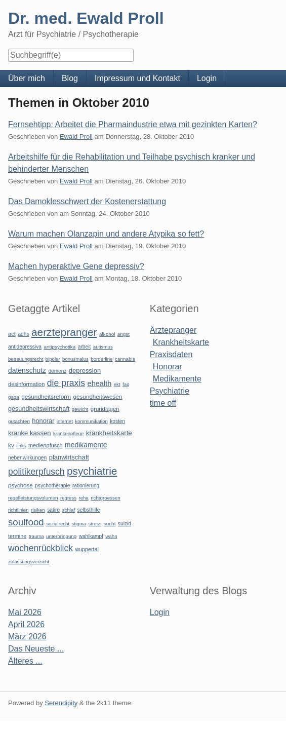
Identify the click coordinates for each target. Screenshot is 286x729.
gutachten (19, 421)
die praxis (66, 383)
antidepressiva (25, 347)
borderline (101, 359)
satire (53, 510)
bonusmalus (75, 359)
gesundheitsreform (46, 396)
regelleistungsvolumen (33, 498)
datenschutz (27, 370)
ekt (117, 384)
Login (207, 78)
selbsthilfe (88, 510)
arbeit (84, 347)
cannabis (125, 359)
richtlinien (18, 510)
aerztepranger (64, 332)
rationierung (85, 485)
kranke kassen (29, 433)
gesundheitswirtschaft (38, 408)
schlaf (68, 510)
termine (17, 536)
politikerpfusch (36, 472)
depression (85, 370)
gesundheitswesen (97, 396)
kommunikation (91, 421)
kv (11, 445)
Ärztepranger (173, 330)
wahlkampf (91, 536)
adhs (23, 334)
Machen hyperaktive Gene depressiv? (76, 266)
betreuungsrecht (25, 359)
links (21, 445)
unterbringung (61, 536)
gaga (13, 397)
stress (95, 523)
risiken (38, 510)
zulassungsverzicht (28, 561)
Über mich (26, 78)
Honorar (167, 366)
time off (163, 403)
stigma (78, 523)
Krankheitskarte (181, 342)
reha (83, 498)
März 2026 (27, 636)
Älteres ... (25, 661)
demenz (57, 371)
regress (68, 498)
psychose (20, 485)
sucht (110, 523)
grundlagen (105, 409)
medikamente (86, 445)
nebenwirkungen (27, 458)
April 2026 (26, 624)
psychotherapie (52, 485)
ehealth (100, 383)
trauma (36, 536)
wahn (111, 536)
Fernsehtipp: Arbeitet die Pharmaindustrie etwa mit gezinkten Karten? (132, 124)
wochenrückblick (40, 548)
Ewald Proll (76, 136)
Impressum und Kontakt (137, 78)
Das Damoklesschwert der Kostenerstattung (87, 201)
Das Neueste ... (36, 648)
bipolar (53, 359)
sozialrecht (57, 523)
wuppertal (86, 549)
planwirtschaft (69, 457)
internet (65, 421)
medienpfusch (45, 445)
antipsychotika (59, 347)
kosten (117, 421)
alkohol (107, 334)
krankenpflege (68, 433)
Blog (70, 78)
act (12, 334)
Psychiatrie (169, 391)
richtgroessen (105, 498)
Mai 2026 (25, 612)
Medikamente (177, 378)
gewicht (80, 409)
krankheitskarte (109, 433)
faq (126, 384)
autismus (103, 347)
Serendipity (61, 703)
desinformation (26, 384)
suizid (124, 523)
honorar (43, 421)
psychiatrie (92, 471)
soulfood (26, 522)
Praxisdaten (171, 354)
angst (123, 334)
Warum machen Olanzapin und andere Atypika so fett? (106, 233)
